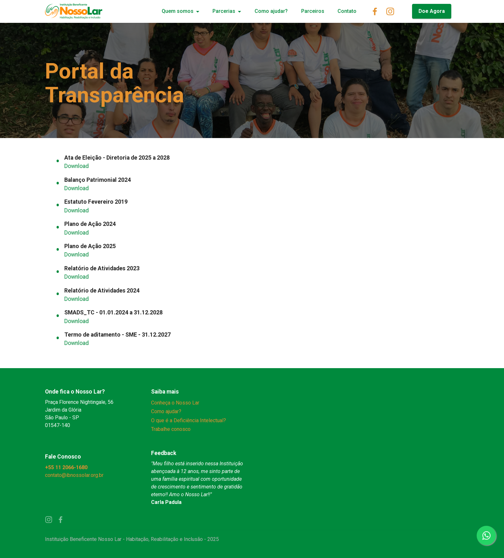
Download (76, 166)
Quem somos (178, 11)
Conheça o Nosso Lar (175, 403)
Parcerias (223, 11)
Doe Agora (432, 11)
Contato (347, 11)
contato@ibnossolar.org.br (75, 475)
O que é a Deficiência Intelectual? (188, 420)
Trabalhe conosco (171, 429)
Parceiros (312, 11)
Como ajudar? (271, 11)
